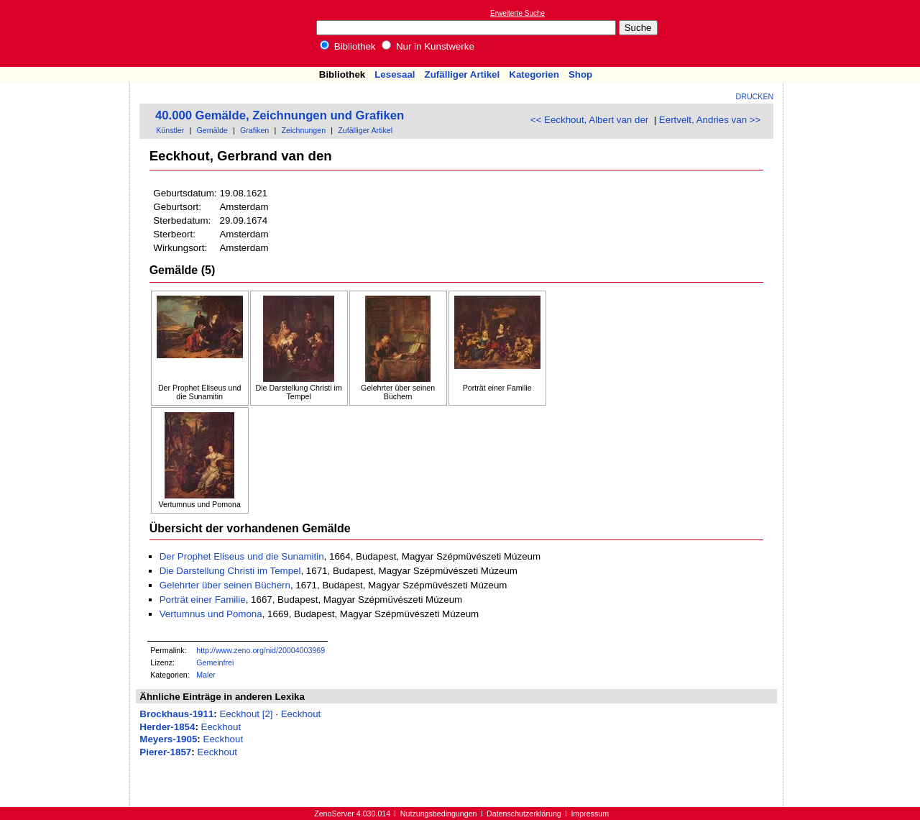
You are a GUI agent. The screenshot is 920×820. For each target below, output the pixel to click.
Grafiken (254, 130)
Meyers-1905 (168, 739)
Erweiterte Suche (517, 13)
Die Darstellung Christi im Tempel (230, 570)
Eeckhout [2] (245, 714)
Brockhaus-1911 (176, 714)
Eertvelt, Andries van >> (710, 119)
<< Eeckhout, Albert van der (589, 119)
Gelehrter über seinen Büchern (225, 585)
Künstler (170, 130)
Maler (206, 674)
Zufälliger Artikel (462, 74)
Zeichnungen (303, 130)
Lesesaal (394, 74)
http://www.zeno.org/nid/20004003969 (260, 650)
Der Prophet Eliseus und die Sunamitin (242, 556)
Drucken (755, 96)
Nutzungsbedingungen (438, 813)
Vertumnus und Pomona (211, 614)
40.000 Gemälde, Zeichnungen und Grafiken (279, 115)
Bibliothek (348, 46)
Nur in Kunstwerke (428, 46)
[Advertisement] (854, 33)
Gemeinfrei (215, 662)
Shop (580, 74)
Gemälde (212, 130)
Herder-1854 (167, 726)
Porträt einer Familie (203, 599)
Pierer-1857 (165, 752)
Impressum (590, 813)
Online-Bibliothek (68, 33)
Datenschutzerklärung (524, 813)
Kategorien (534, 74)
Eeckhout (301, 714)
